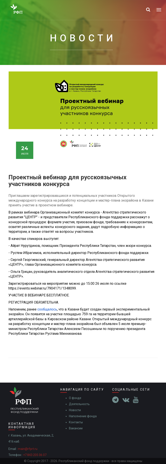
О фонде (75, 398)
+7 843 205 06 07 (34, 455)
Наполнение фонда (83, 416)
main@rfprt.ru (27, 449)
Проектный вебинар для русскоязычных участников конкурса (67, 181)
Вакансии (76, 428)
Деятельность (79, 404)
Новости (75, 410)
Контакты (76, 422)
